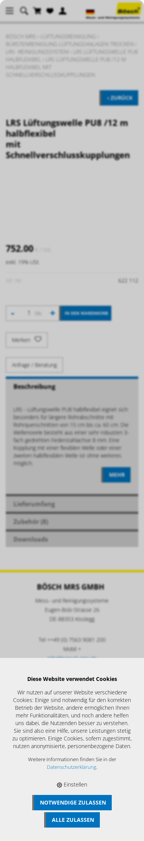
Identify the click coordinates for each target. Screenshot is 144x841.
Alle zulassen (73, 819)
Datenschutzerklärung (71, 767)
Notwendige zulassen (73, 802)
